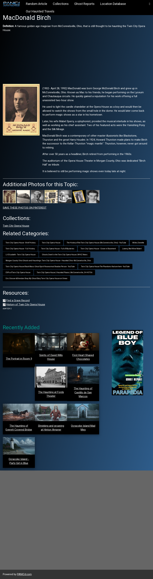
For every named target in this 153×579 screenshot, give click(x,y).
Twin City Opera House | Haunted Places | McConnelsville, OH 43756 (64, 272)
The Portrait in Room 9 (19, 358)
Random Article (36, 4)
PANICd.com (24, 574)
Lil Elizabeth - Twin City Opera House (21, 255)
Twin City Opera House (16, 225)
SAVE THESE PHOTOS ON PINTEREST (24, 207)
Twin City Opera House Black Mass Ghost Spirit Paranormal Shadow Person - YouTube (40, 267)
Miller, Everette (138, 243)
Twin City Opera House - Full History (20, 249)
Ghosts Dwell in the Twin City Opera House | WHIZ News (65, 255)
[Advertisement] (76, 56)
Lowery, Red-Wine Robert (132, 249)
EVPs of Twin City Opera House (18, 272)
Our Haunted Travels (40, 11)
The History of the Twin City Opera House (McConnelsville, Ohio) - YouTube (96, 243)
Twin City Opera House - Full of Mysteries (57, 249)
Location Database (113, 4)
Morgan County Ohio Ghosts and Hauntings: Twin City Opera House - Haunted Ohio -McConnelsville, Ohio (48, 261)
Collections (61, 4)
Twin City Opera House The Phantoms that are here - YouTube (105, 267)
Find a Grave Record (18, 300)
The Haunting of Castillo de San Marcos (83, 392)
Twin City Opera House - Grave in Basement (98, 249)
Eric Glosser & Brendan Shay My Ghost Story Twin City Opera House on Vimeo (36, 278)
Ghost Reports (84, 4)
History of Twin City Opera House (25, 304)
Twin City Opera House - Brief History (21, 243)
